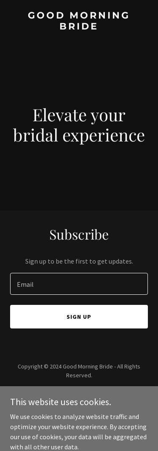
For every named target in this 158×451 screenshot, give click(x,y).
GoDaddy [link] (95, 394)
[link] (79, 27)
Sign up (79, 316)
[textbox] (79, 284)
